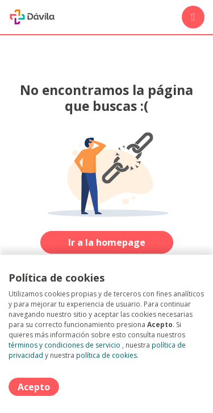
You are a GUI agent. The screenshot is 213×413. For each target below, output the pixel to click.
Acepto (34, 387)
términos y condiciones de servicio (64, 345)
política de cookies (106, 355)
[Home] (32, 17)
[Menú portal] (193, 17)
